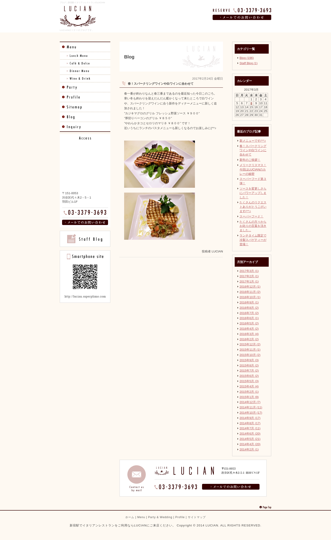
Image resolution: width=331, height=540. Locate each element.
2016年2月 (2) (249, 339)
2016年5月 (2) (249, 323)
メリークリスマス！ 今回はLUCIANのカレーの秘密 (253, 169)
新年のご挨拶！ (250, 160)
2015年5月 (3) (249, 381)
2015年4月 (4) (249, 386)
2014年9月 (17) (250, 418)
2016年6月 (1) (249, 318)
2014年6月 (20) (250, 433)
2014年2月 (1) (249, 449)
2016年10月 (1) (250, 297)
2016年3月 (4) (249, 334)
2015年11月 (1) (250, 349)
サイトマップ (197, 517)
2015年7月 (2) (249, 370)
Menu (141, 517)
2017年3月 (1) (249, 271)
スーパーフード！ (251, 216)
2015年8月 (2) (249, 365)
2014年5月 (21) (250, 439)
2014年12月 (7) (250, 402)
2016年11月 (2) (250, 292)
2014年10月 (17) (251, 412)
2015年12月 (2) (250, 344)
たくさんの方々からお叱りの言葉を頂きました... (253, 226)
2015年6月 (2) (249, 376)
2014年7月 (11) (250, 428)
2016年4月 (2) (249, 328)
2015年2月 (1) (249, 391)
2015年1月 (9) (249, 397)
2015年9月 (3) (249, 360)
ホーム (129, 517)
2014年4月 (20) (250, 444)
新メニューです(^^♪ (253, 140)
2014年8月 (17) (250, 423)
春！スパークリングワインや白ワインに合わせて (253, 150)
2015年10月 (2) (250, 355)
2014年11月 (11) (251, 407)
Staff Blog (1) (248, 63)
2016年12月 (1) (250, 286)
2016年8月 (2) (249, 307)
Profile (180, 517)
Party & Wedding (160, 517)
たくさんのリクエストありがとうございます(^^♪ (253, 207)
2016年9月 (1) (249, 302)
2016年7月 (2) (249, 313)
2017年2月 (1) (249, 276)
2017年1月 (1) (249, 281)
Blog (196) (247, 58)
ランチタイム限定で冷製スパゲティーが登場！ (253, 240)
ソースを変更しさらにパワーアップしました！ (253, 193)
